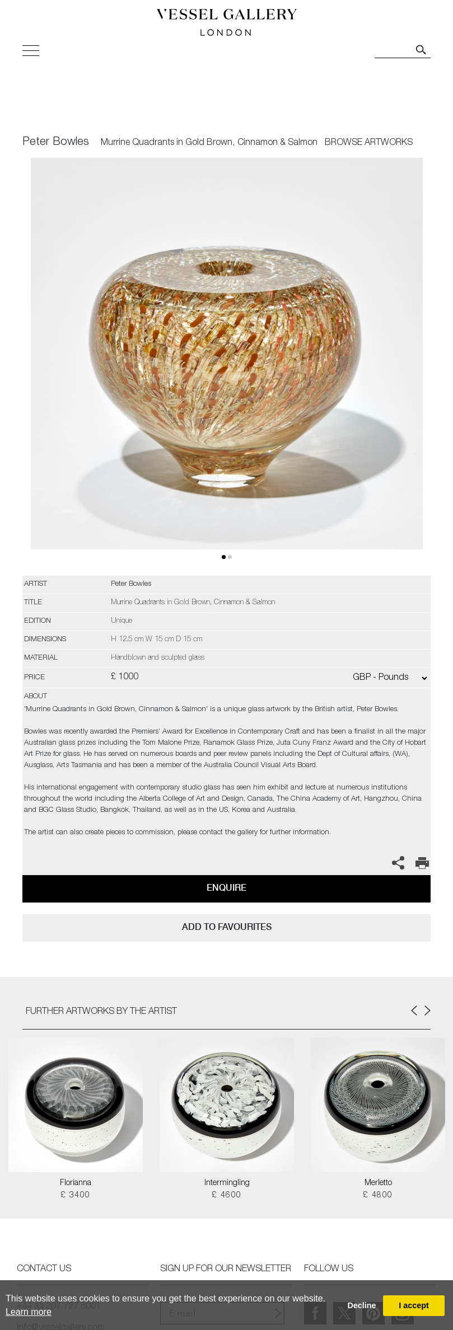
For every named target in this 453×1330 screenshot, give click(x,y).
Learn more (29, 1312)
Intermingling (227, 1183)
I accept (414, 1305)
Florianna (75, 1183)
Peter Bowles (55, 142)
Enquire (226, 887)
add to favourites (227, 927)
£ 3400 (75, 1196)
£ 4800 (378, 1196)
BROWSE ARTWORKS (369, 143)
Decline (361, 1305)
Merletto (378, 1183)
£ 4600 (226, 1196)
